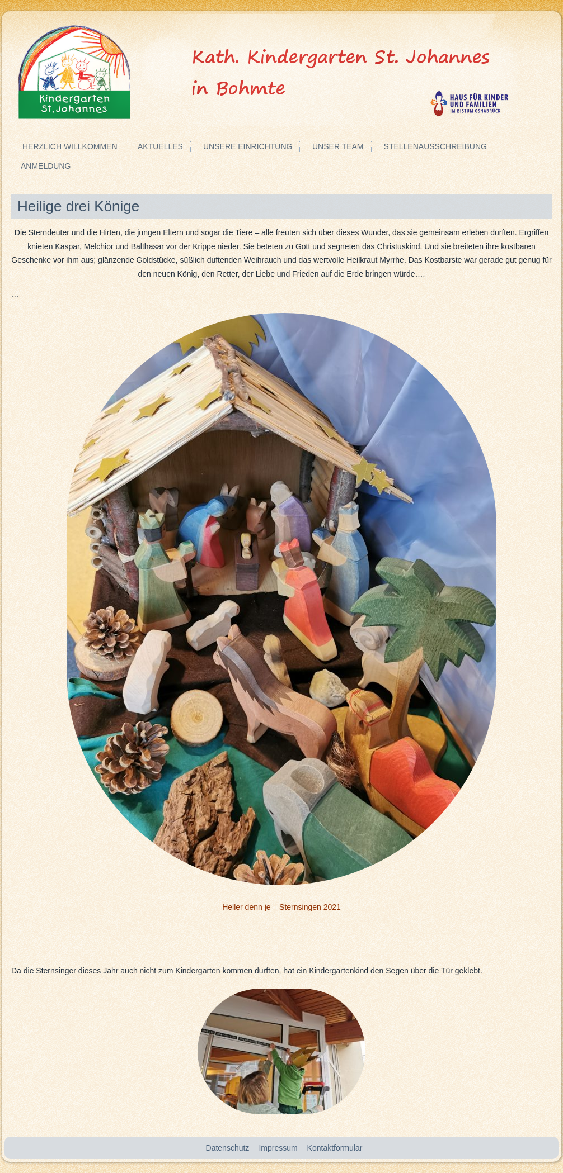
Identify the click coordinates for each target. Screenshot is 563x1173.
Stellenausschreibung (435, 146)
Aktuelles (160, 146)
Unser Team (338, 146)
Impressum (278, 1147)
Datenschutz (228, 1147)
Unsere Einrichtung (247, 146)
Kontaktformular (335, 1147)
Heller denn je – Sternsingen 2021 (281, 907)
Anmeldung (46, 166)
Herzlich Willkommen (70, 146)
